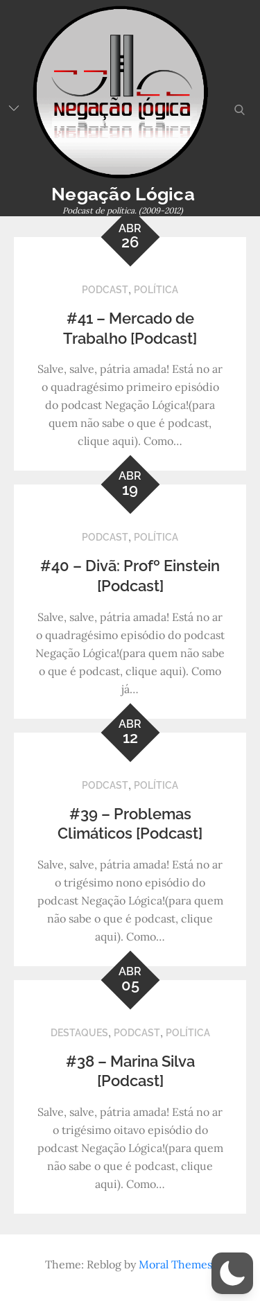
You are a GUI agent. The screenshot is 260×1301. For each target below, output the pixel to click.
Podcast (105, 289)
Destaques (79, 1032)
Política (156, 289)
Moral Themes (175, 1264)
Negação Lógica (123, 194)
